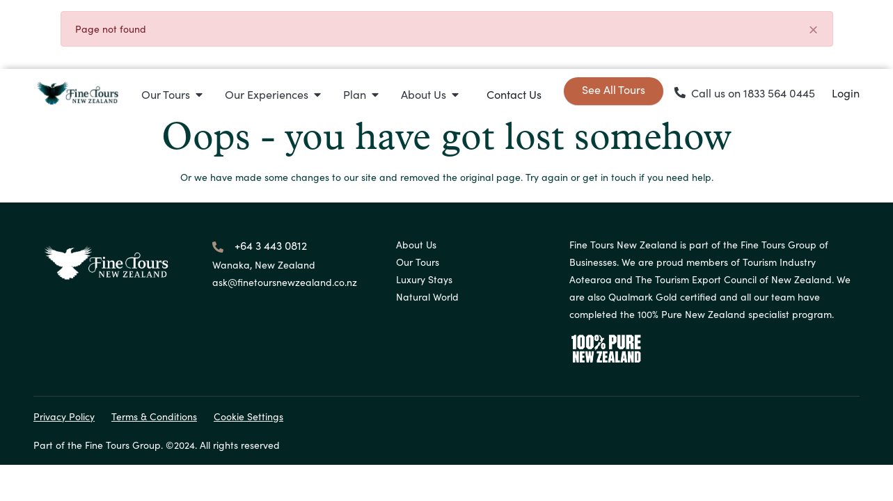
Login (846, 93)
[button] (172, 94)
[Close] (813, 30)
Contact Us (514, 94)
